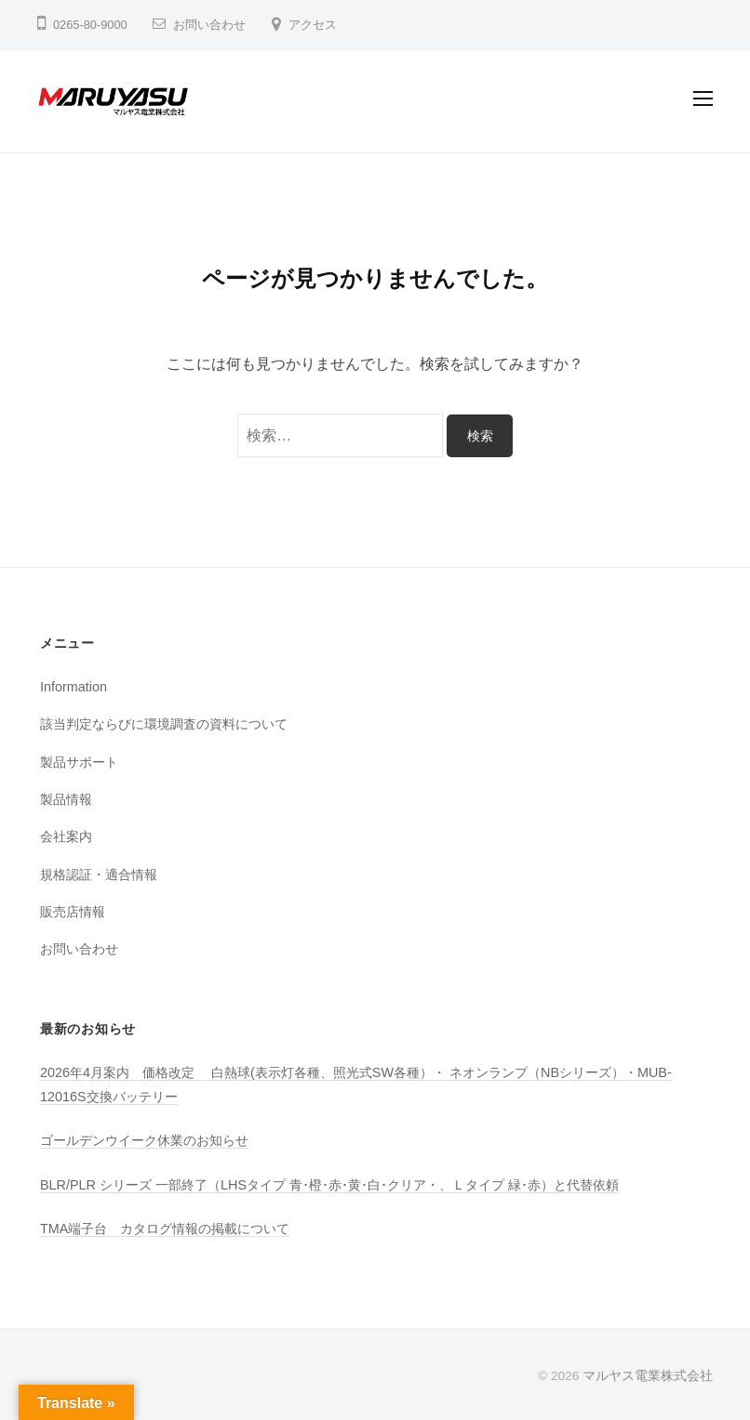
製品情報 (66, 799)
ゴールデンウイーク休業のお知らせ (144, 1140)
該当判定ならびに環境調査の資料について (164, 724)
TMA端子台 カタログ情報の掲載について (164, 1228)
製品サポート (79, 762)
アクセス (312, 25)
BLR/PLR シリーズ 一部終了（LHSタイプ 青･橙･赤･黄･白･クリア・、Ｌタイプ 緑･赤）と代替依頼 (329, 1184)
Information (73, 686)
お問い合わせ (209, 25)
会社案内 (66, 836)
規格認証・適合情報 (98, 874)
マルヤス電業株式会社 (648, 1376)
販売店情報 (72, 911)
